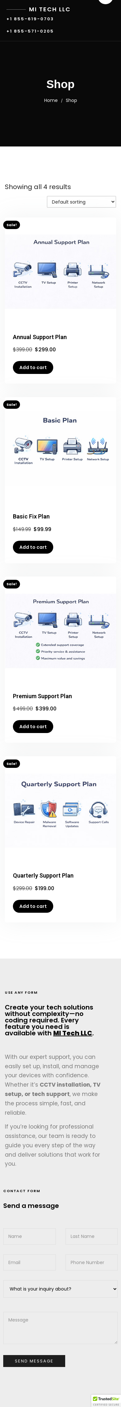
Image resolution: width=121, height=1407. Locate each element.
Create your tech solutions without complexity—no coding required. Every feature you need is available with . (49, 1020)
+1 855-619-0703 (30, 19)
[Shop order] (81, 202)
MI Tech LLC (50, 9)
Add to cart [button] (33, 367)
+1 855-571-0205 (30, 31)
